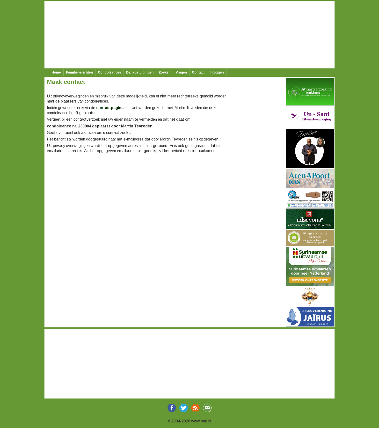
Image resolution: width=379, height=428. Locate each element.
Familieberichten (79, 72)
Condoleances (109, 72)
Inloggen (217, 72)
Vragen (181, 72)
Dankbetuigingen (140, 72)
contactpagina (110, 108)
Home (56, 72)
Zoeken (165, 72)
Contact (198, 72)
